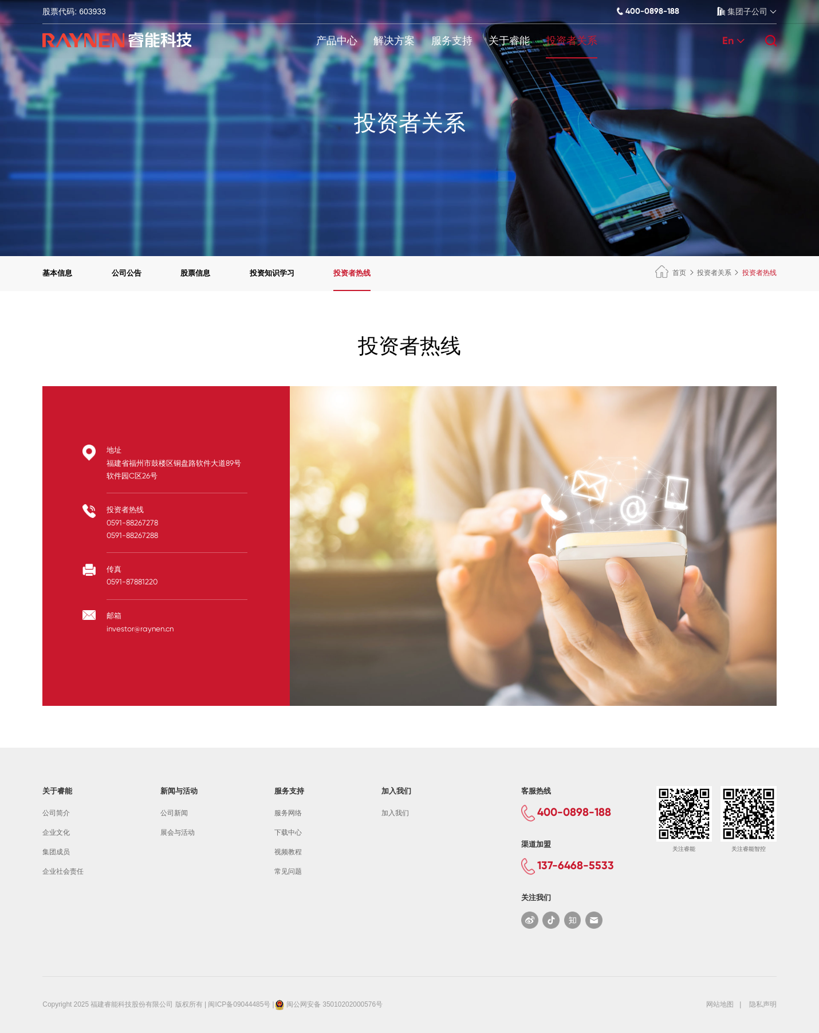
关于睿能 (509, 40)
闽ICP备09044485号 (239, 1004)
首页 (670, 273)
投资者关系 (571, 40)
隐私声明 (763, 1004)
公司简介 (56, 813)
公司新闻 (174, 813)
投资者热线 (352, 273)
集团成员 (56, 852)
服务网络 (288, 813)
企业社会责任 (63, 871)
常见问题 (288, 871)
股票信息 (195, 273)
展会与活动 (177, 832)
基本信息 (57, 273)
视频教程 (288, 852)
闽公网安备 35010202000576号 (334, 1004)
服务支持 (451, 40)
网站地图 (720, 1004)
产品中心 (336, 40)
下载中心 (288, 832)
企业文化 (56, 832)
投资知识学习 (272, 273)
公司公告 (126, 273)
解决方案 (394, 40)
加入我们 (395, 813)
